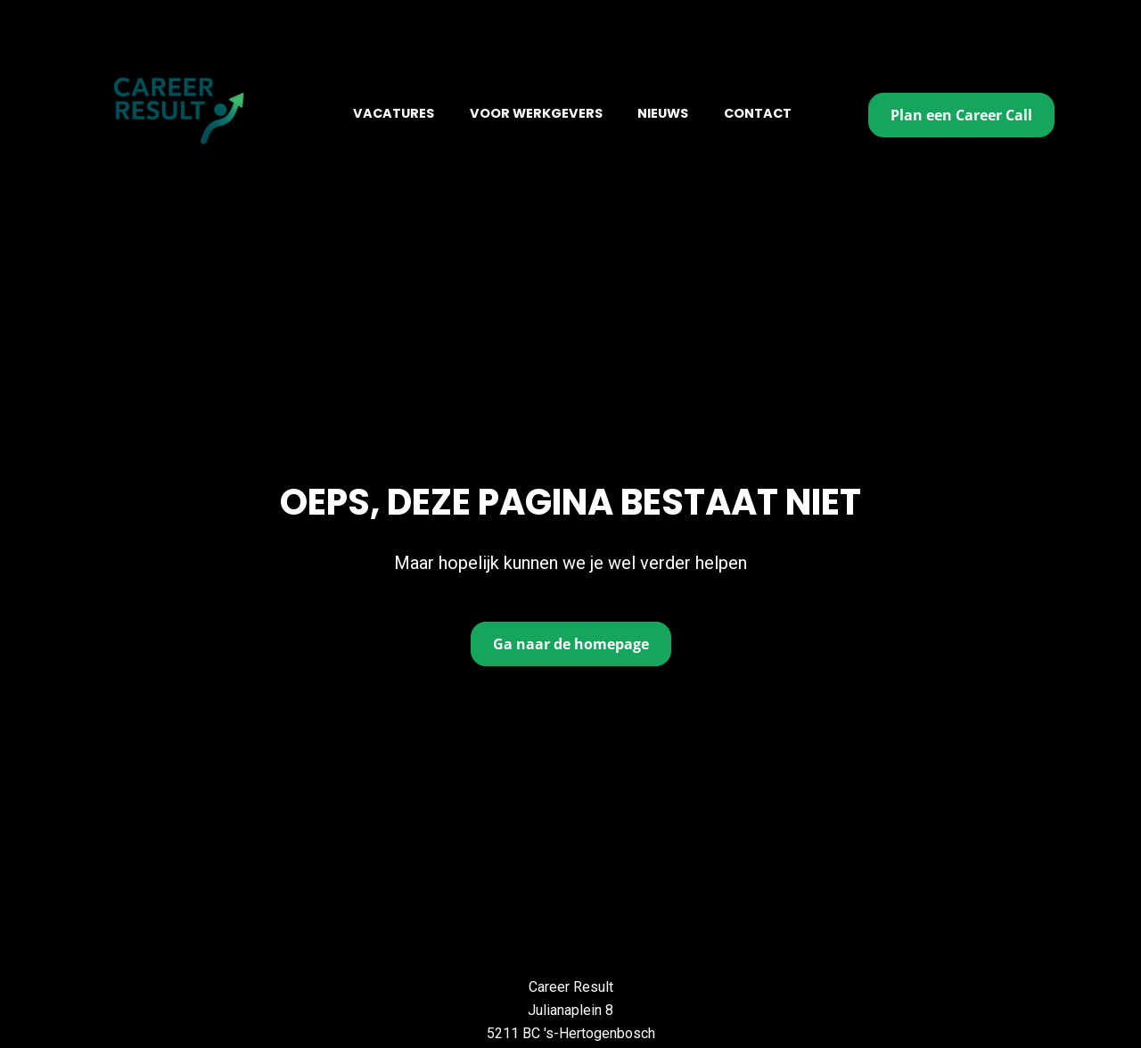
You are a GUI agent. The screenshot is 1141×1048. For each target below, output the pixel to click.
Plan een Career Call (961, 115)
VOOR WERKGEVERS (536, 113)
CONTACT (758, 113)
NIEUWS (662, 113)
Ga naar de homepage (571, 615)
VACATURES (393, 113)
